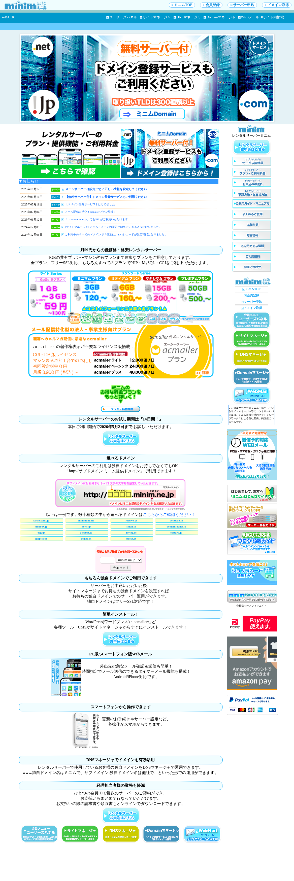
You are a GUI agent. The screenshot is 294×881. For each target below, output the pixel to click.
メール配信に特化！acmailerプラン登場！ (90, 211)
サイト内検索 (272, 17)
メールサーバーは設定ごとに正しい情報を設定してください (106, 189)
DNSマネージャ (187, 17)
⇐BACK (8, 17)
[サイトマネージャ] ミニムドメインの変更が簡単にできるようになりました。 (113, 226)
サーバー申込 (242, 5)
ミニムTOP (182, 5)
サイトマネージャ (155, 17)
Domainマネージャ (219, 17)
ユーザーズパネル (121, 17)
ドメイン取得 (277, 5)
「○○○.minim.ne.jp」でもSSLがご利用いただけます (96, 219)
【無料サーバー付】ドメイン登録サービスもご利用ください (106, 197)
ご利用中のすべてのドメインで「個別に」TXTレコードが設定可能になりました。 (116, 234)
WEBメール (248, 17)
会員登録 (211, 5)
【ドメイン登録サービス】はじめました (90, 204)
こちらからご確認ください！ (169, 514)
